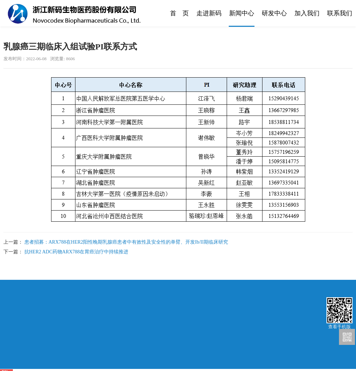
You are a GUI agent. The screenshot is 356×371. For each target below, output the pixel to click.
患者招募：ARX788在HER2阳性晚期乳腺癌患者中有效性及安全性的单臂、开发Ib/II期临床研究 (126, 242)
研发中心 (274, 13)
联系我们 (339, 13)
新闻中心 (241, 13)
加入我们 (306, 13)
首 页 (179, 13)
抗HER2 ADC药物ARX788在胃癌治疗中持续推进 (76, 251)
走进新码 (208, 13)
